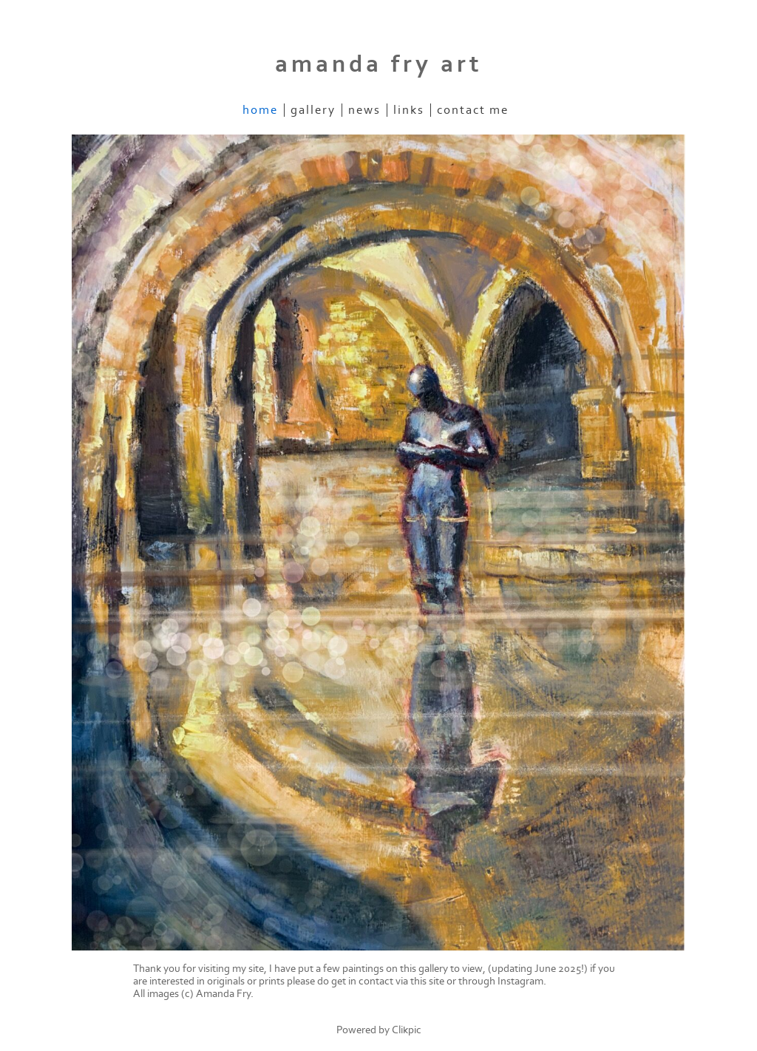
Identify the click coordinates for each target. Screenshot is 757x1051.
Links (408, 110)
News (364, 110)
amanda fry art (379, 64)
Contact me (473, 110)
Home (260, 110)
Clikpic (406, 1030)
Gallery (313, 110)
